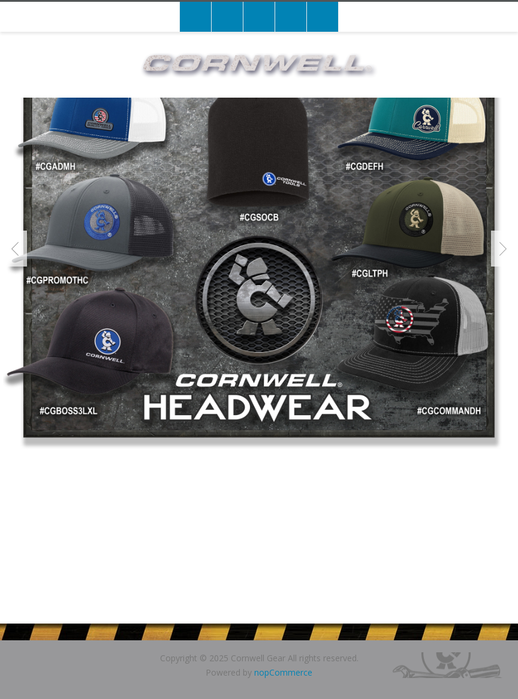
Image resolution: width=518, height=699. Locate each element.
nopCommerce (283, 672)
